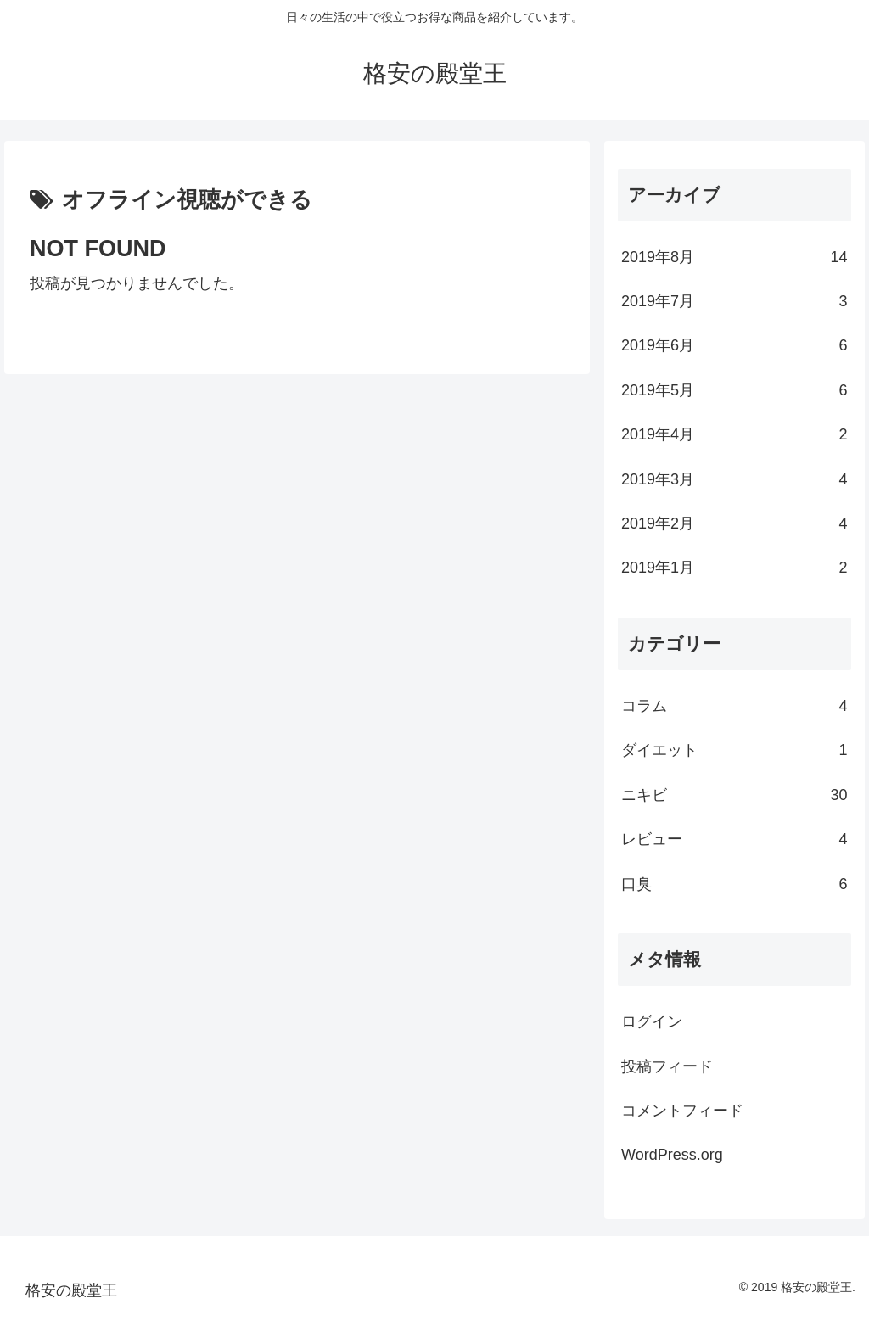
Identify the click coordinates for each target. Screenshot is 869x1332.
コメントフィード (682, 1110)
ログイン (651, 1021)
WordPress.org (672, 1154)
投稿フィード (667, 1066)
